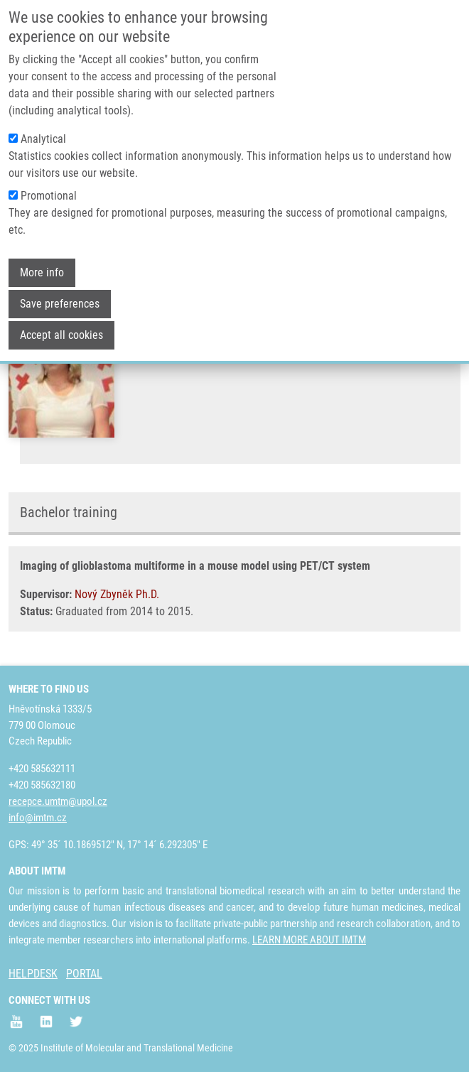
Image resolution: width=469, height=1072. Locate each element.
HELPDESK (33, 973)
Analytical (43, 124)
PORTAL (84, 973)
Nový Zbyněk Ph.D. (117, 594)
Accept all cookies (61, 320)
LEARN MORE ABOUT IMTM (309, 939)
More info (42, 257)
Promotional (49, 181)
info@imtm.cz (38, 817)
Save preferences (59, 289)
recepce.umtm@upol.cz (58, 801)
